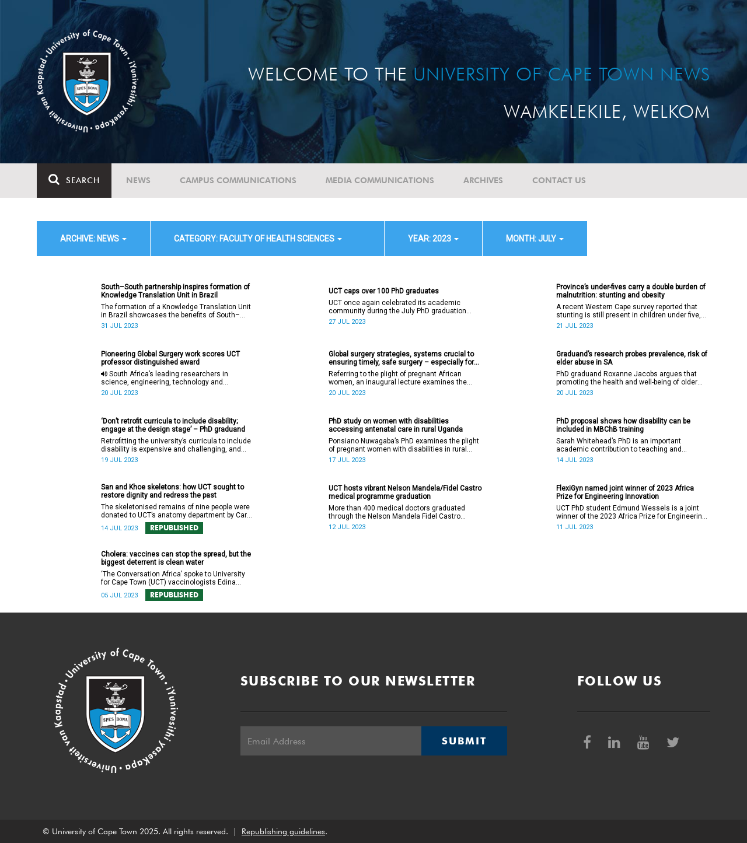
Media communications (380, 180)
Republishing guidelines (283, 831)
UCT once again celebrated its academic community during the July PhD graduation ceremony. (397, 307)
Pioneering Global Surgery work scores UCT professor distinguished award (170, 358)
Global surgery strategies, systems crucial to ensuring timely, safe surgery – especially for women (401, 358)
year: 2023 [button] (433, 238)
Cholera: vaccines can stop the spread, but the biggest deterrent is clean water (176, 558)
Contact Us (559, 180)
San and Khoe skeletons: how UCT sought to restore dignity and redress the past (172, 491)
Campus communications (238, 180)
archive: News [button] (93, 238)
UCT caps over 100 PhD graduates (384, 291)
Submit (464, 741)
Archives (483, 180)
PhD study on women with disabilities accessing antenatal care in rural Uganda (396, 425)
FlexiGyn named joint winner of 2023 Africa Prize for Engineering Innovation (625, 492)
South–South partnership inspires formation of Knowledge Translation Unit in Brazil (175, 291)
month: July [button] (535, 238)
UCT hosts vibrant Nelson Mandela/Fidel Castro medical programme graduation (405, 492)
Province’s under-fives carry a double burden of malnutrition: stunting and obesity (631, 291)
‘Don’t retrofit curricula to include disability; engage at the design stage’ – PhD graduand (173, 425)
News (138, 180)
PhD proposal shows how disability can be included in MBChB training (623, 425)
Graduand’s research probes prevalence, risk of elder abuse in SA (631, 358)
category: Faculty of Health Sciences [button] (258, 238)
